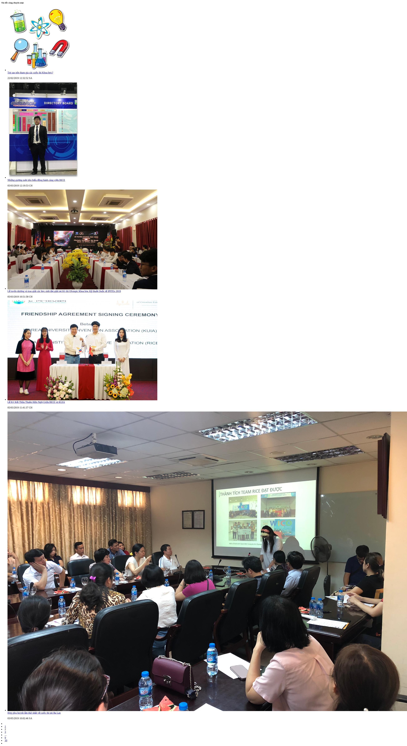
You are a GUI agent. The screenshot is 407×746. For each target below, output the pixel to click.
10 (6, 740)
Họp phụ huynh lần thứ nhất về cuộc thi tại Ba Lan (34, 713)
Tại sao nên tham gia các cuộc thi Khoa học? (30, 72)
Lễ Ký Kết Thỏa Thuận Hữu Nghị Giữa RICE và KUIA (36, 402)
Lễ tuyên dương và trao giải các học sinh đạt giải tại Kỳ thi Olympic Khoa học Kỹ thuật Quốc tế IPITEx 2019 (64, 291)
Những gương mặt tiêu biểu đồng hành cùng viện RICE (36, 180)
